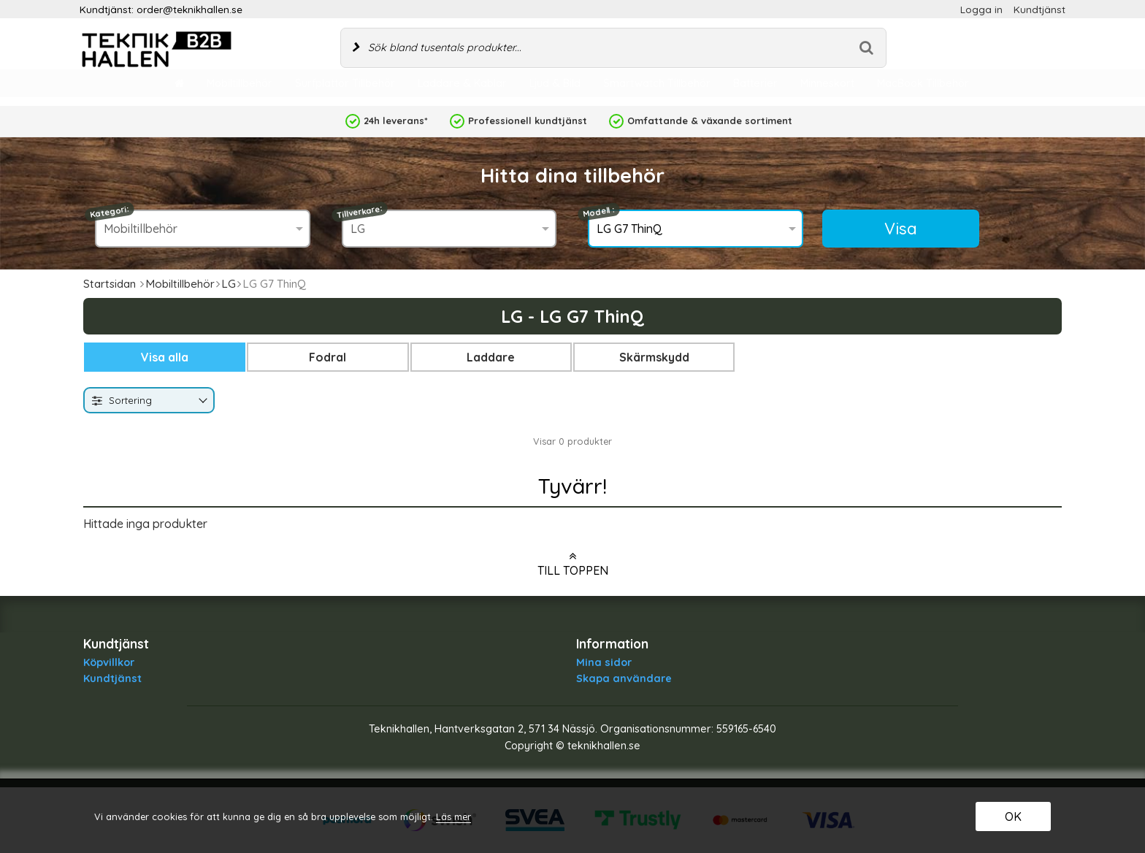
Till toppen (572, 564)
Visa (900, 228)
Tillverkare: (359, 212)
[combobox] (149, 400)
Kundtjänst (1039, 9)
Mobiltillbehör (180, 284)
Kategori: (110, 212)
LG (228, 284)
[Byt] (201, 401)
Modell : (599, 212)
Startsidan (109, 284)
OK (1013, 816)
